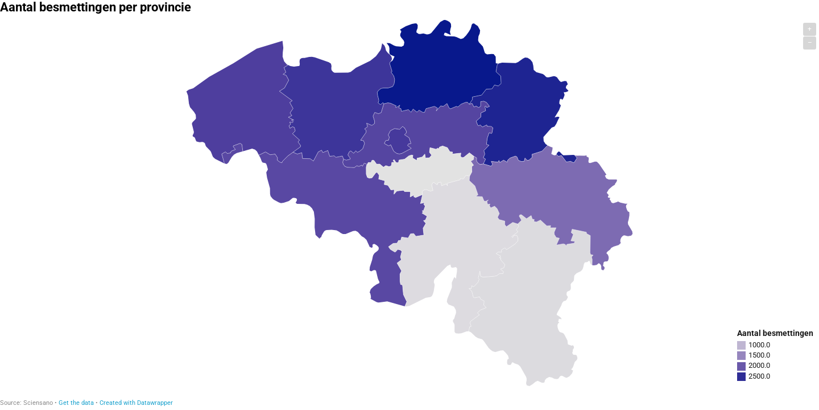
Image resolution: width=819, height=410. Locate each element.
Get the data (76, 403)
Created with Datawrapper (136, 403)
